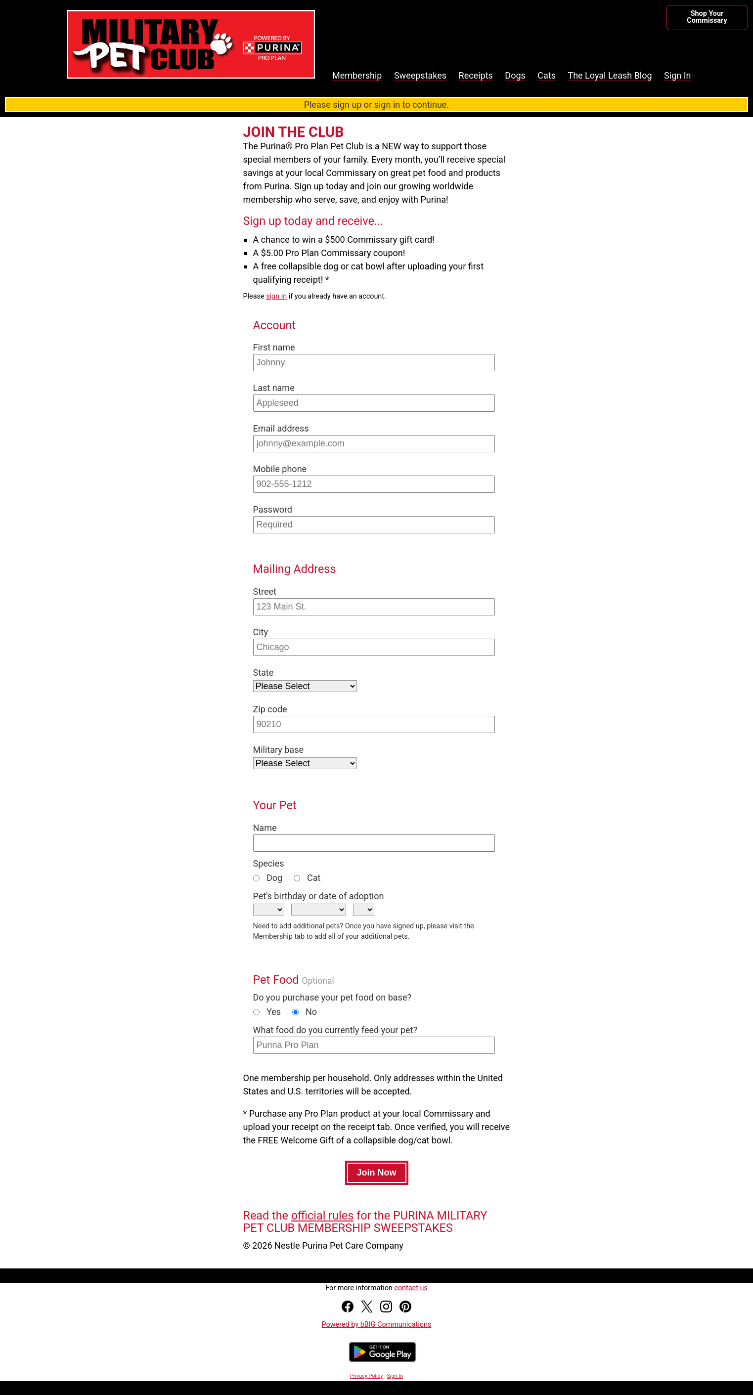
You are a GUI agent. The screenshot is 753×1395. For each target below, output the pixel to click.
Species (268, 863)
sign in (276, 296)
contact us (410, 1288)
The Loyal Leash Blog (610, 75)
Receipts (476, 75)
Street (265, 591)
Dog (268, 877)
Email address (281, 428)
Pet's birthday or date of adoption (318, 896)
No (304, 1011)
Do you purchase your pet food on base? (332, 997)
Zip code (270, 709)
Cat (307, 877)
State (263, 672)
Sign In (677, 75)
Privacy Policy (366, 1376)
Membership (357, 75)
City (260, 632)
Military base (278, 749)
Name (265, 828)
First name (274, 347)
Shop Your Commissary (707, 17)
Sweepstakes (420, 75)
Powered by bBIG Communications (377, 1324)
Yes (267, 1011)
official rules (322, 1215)
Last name (274, 388)
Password (273, 509)
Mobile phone (280, 469)
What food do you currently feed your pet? (335, 1030)
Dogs (515, 75)
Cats (546, 75)
